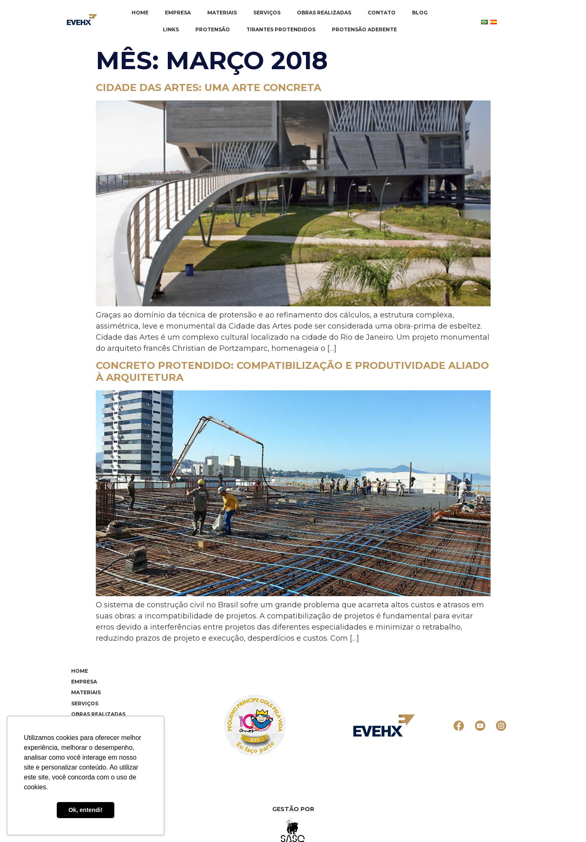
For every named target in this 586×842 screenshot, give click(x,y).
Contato (382, 12)
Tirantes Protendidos (280, 29)
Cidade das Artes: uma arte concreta (208, 87)
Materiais (222, 12)
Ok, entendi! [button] (85, 810)
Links (171, 29)
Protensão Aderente (364, 29)
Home (140, 12)
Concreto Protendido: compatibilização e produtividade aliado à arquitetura (292, 371)
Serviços (266, 12)
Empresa (178, 12)
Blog (420, 12)
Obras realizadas (324, 12)
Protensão (212, 29)
